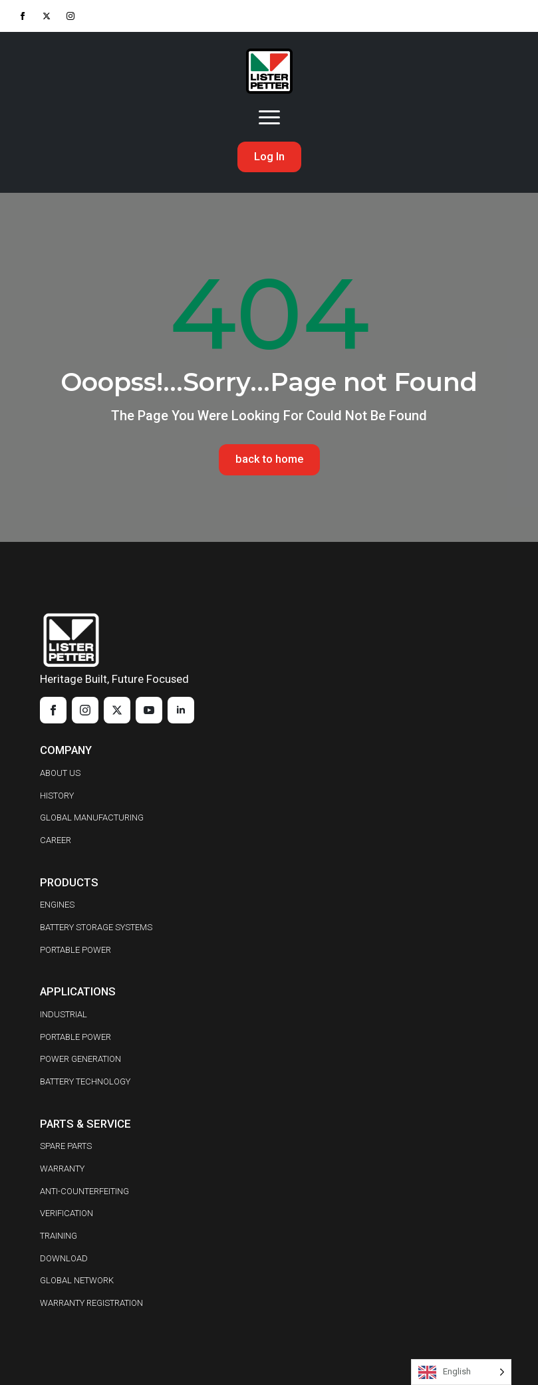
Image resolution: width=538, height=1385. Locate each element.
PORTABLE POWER (75, 950)
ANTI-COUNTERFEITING (84, 1191)
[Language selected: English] (461, 1372)
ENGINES (57, 905)
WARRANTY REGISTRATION (91, 1303)
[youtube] (149, 710)
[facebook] (22, 16)
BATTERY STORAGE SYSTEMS (96, 927)
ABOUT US (60, 773)
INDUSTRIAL (63, 1014)
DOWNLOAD (64, 1258)
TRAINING (58, 1236)
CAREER (55, 840)
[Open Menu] (269, 117)
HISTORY (57, 796)
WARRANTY (62, 1169)
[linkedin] (181, 710)
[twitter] (46, 16)
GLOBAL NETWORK (77, 1281)
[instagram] (70, 16)
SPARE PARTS (66, 1147)
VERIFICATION (66, 1214)
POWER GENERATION (80, 1060)
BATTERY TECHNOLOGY (85, 1081)
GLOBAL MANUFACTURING (92, 818)
